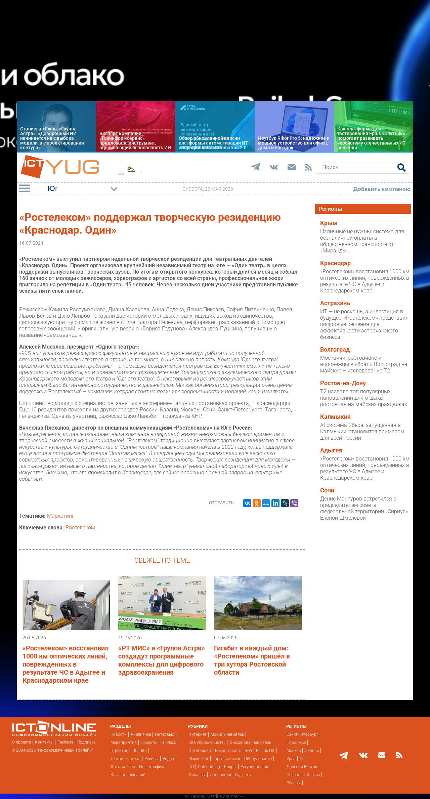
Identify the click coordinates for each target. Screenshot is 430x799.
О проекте (21, 742)
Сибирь (312, 750)
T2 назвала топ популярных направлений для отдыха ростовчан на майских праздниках (363, 397)
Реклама (65, 742)
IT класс (168, 742)
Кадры (230, 766)
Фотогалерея (123, 766)
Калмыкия (335, 416)
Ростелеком (80, 527)
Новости (119, 734)
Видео (168, 758)
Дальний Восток (302, 766)
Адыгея (331, 450)
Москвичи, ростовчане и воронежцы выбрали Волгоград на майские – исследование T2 (363, 364)
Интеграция (199, 750)
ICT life (140, 750)
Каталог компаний (128, 774)
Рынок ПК (265, 750)
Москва (294, 750)
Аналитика (141, 734)
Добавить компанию (382, 189)
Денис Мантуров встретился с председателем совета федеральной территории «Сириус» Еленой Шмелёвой (364, 508)
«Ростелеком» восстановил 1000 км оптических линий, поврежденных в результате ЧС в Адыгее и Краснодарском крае (66, 664)
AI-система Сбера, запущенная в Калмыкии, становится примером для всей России (362, 431)
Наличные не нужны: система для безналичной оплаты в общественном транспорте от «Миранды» (362, 241)
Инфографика (152, 766)
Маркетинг (60, 516)
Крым (328, 223)
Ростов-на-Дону (343, 383)
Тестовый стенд (125, 758)
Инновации (220, 774)
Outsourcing (209, 766)
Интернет (197, 734)
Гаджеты (243, 774)
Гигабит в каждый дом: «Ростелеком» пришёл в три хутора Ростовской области (252, 660)
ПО (191, 766)
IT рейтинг (120, 750)
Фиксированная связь (250, 742)
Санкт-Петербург (302, 734)
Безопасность (228, 750)
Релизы (151, 758)
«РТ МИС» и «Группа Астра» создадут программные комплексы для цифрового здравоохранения (161, 660)
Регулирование (255, 766)
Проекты (149, 742)
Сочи (327, 490)
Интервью (164, 734)
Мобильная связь (227, 734)
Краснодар (335, 263)
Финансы (197, 774)
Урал (291, 758)
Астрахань (335, 303)
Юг (302, 758)
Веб (248, 750)
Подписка (86, 742)
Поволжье (296, 742)
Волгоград (335, 349)
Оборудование (258, 758)
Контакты (44, 742)
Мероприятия (124, 742)
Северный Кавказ (303, 774)
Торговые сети (226, 758)
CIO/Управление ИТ (206, 742)
